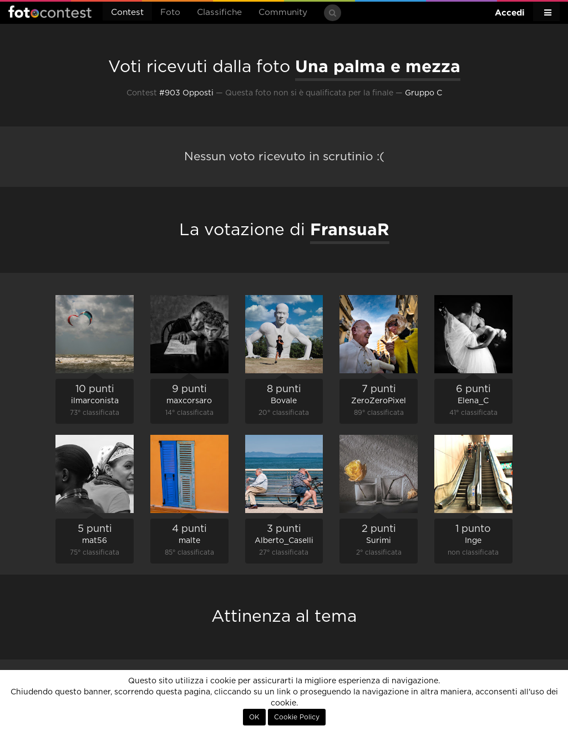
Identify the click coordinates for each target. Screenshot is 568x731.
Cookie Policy (297, 717)
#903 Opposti (186, 93)
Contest (127, 12)
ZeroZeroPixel (378, 401)
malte (189, 541)
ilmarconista (95, 401)
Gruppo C (423, 93)
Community (282, 12)
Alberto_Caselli (284, 541)
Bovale (284, 401)
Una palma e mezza (377, 66)
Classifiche (219, 12)
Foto (170, 12)
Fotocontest (50, 11)
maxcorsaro (189, 401)
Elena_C (473, 401)
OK (254, 717)
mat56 (94, 541)
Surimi (378, 541)
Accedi (510, 12)
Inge (473, 541)
